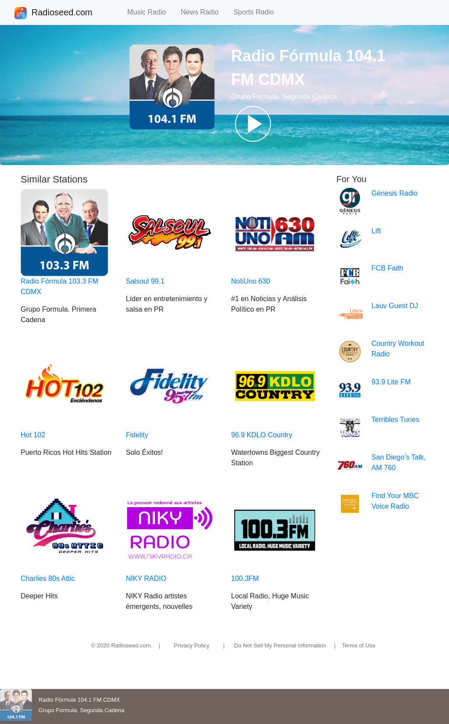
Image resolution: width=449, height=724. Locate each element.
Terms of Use (359, 645)
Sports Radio (257, 12)
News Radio (203, 12)
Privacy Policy (192, 645)
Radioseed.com (62, 13)
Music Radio (150, 12)
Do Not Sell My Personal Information (280, 645)
